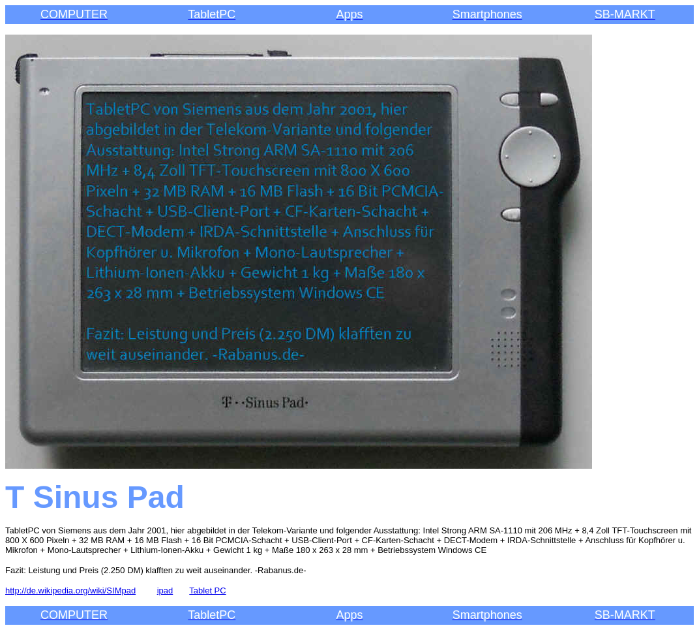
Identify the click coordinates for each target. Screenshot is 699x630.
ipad (165, 590)
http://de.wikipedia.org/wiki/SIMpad (70, 590)
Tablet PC (207, 590)
